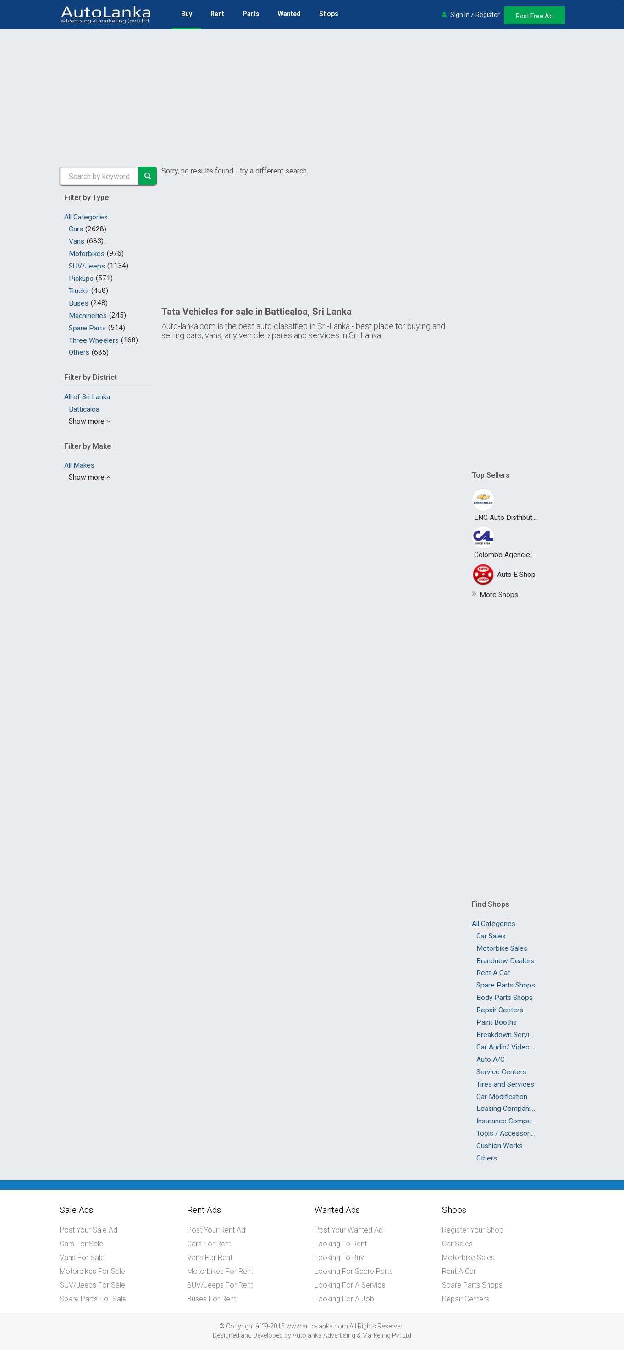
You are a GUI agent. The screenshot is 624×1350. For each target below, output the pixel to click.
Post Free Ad (534, 16)
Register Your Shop (472, 1230)
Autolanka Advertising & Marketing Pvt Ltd (352, 1335)
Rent (217, 13)
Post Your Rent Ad (216, 1230)
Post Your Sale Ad (88, 1230)
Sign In (459, 14)
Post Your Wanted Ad (349, 1230)
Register (487, 14)
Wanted (289, 13)
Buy (186, 13)
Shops (328, 13)
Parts (251, 13)
